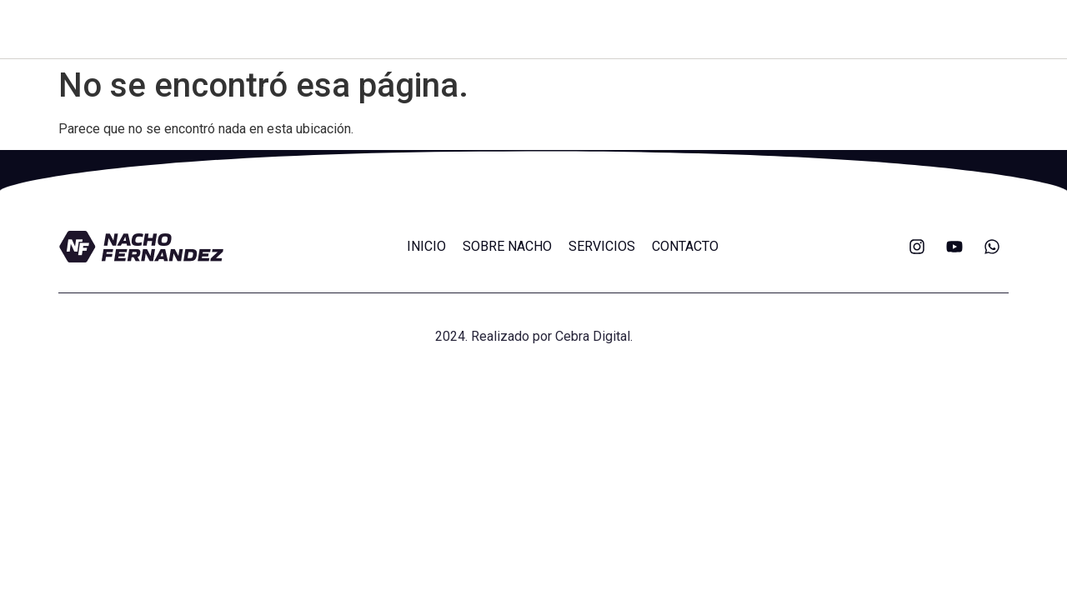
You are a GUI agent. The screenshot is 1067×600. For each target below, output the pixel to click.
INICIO (426, 246)
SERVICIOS (602, 246)
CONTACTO (685, 246)
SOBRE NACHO (507, 246)
